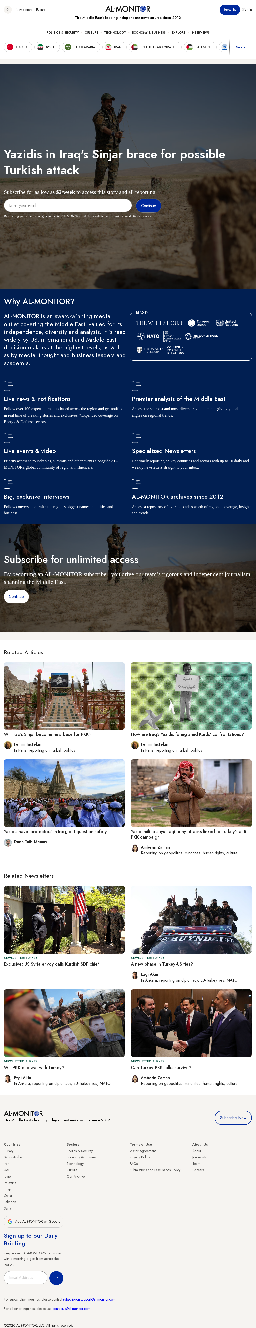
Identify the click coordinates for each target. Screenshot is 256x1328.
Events (40, 9)
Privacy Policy (140, 1157)
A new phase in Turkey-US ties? (162, 964)
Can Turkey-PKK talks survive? (161, 1067)
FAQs (134, 1163)
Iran (7, 1163)
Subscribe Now (233, 1118)
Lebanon (10, 1201)
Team (196, 1163)
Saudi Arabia (13, 1157)
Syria (7, 1208)
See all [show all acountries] (242, 47)
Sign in (247, 9)
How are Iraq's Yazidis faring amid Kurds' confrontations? (187, 734)
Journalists (199, 1157)
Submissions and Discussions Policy (155, 1169)
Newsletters (24, 9)
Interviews (201, 32)
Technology (115, 32)
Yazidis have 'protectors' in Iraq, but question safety (55, 831)
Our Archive (76, 1176)
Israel (8, 1176)
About (196, 1150)
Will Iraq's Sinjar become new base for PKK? (48, 734)
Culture (91, 32)
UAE (7, 1169)
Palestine (10, 1182)
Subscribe (230, 9)
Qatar (8, 1195)
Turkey (9, 1150)
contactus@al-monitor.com (71, 1308)
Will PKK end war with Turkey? (34, 1067)
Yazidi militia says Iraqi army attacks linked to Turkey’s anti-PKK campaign (189, 834)
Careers (198, 1169)
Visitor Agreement (143, 1150)
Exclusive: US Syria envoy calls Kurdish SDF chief (51, 964)
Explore (179, 32)
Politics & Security (62, 32)
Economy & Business (149, 32)
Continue (16, 596)
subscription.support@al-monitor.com (89, 1299)
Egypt (8, 1189)
